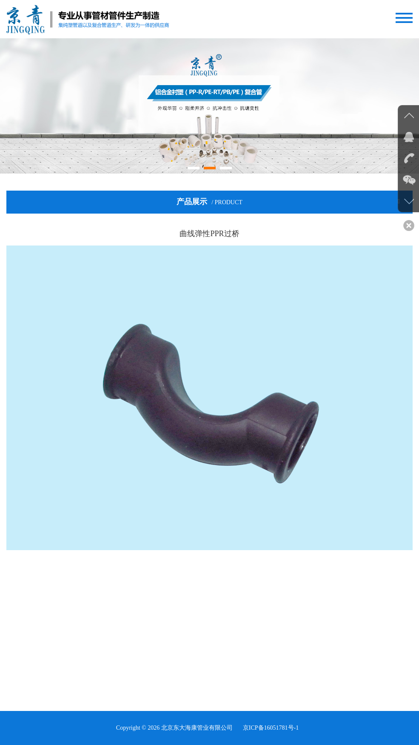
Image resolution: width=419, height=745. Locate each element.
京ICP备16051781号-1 (271, 728)
